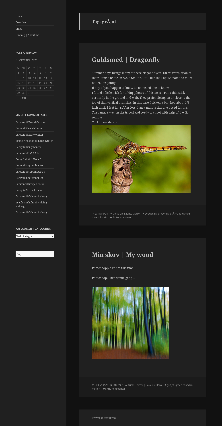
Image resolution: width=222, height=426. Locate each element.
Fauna (127, 213)
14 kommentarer (122, 217)
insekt (103, 217)
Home (19, 16)
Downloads (22, 22)
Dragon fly (151, 213)
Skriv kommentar (115, 388)
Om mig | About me (27, 35)
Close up (118, 213)
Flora (159, 385)
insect (95, 217)
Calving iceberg (37, 196)
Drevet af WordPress (104, 418)
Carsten (20, 122)
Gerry (19, 147)
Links (19, 28)
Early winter (35, 134)
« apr (23, 97)
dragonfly (163, 213)
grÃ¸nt (173, 213)
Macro (136, 213)
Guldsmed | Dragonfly (126, 59)
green (178, 385)
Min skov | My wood (122, 254)
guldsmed (184, 213)
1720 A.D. (33, 153)
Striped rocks (36, 184)
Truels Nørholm (25, 202)
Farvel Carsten (36, 122)
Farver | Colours (145, 385)
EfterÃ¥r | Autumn (123, 385)
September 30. (34, 165)
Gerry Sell (21, 159)
